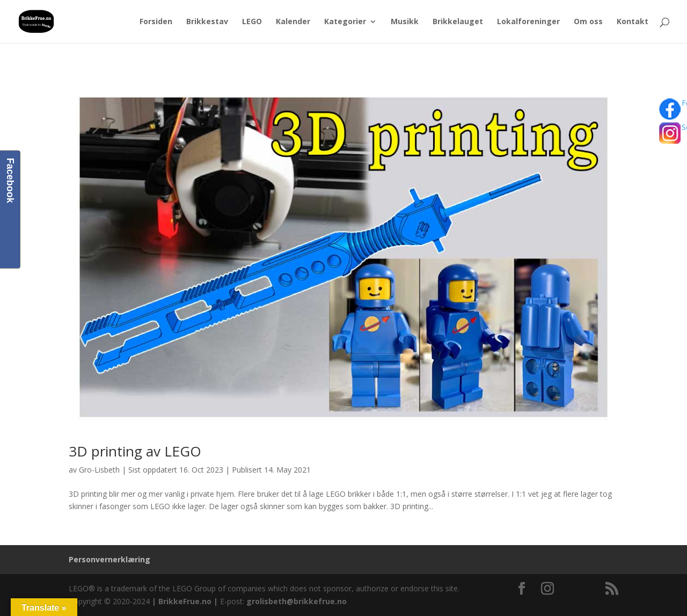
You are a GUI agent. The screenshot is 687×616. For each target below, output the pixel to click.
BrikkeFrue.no (184, 601)
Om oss (588, 22)
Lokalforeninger (528, 22)
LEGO (252, 22)
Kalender (293, 22)
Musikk (405, 22)
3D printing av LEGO (135, 451)
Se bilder (675, 137)
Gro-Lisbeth (99, 470)
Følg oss (675, 110)
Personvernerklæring (109, 559)
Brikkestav (207, 22)
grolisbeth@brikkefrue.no (296, 601)
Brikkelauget (458, 22)
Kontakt (632, 22)
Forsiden (156, 22)
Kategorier (345, 22)
